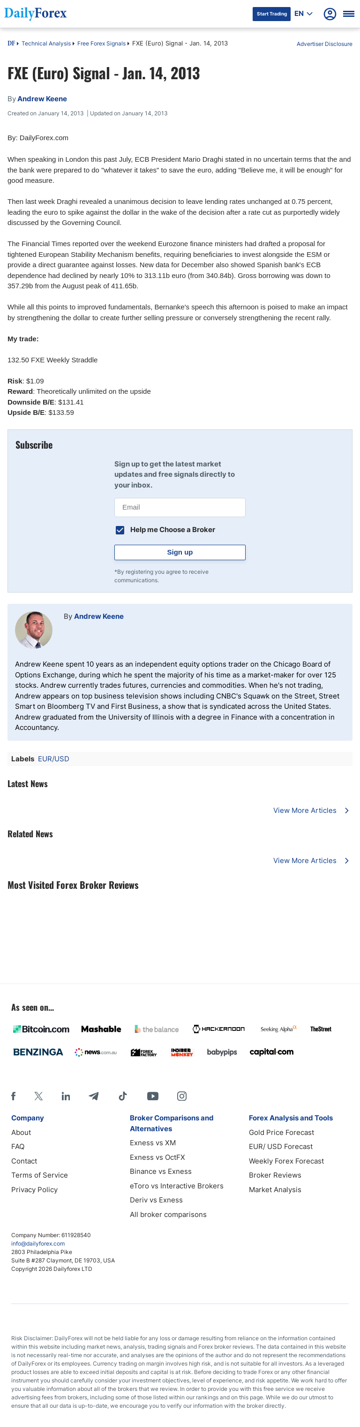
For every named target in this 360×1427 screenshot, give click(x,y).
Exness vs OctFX (157, 1157)
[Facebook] (13, 1096)
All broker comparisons (168, 1214)
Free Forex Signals (101, 43)
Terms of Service (39, 1175)
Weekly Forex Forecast (286, 1161)
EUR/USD (53, 758)
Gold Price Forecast (281, 1132)
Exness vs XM (153, 1142)
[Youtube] (152, 1096)
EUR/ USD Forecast (281, 1146)
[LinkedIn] (65, 1096)
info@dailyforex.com (38, 1243)
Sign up (180, 552)
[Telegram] (93, 1096)
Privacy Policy (34, 1189)
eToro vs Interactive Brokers (177, 1185)
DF (11, 44)
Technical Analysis (46, 43)
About (21, 1132)
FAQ (17, 1146)
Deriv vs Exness (156, 1199)
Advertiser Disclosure (324, 43)
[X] (38, 1096)
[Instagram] (182, 1096)
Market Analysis (275, 1189)
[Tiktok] (122, 1096)
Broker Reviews (275, 1175)
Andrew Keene (99, 616)
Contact (24, 1161)
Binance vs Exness (161, 1171)
